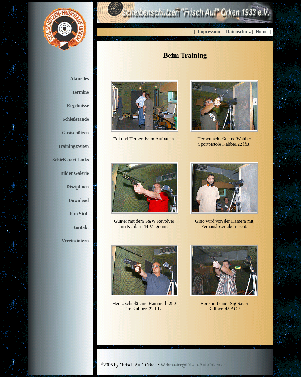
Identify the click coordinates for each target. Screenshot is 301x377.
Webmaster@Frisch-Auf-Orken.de (192, 365)
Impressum (209, 31)
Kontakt (80, 227)
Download (78, 200)
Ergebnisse (78, 105)
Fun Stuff (79, 213)
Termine (80, 92)
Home (261, 31)
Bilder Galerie (74, 173)
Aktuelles (79, 78)
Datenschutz (238, 31)
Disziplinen (77, 186)
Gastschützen (75, 132)
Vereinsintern (75, 240)
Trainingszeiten (73, 146)
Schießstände (75, 119)
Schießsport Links (70, 159)
